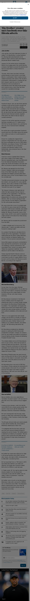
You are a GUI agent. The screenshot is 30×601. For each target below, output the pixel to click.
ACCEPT (15, 17)
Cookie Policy (23, 14)
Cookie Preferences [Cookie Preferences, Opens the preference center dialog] (15, 21)
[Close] (28, 4)
